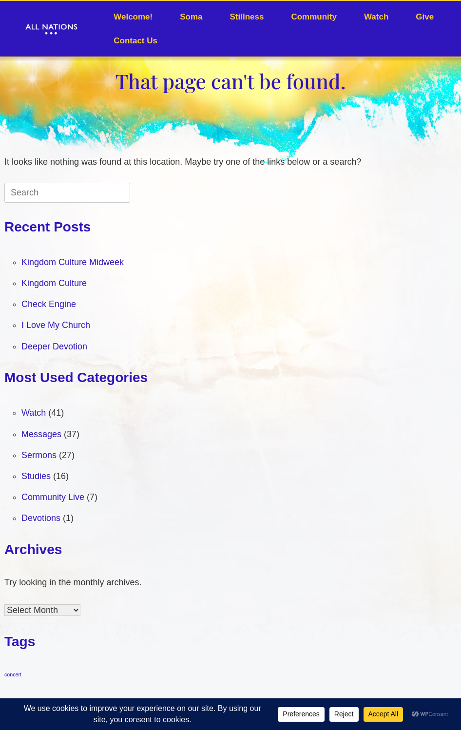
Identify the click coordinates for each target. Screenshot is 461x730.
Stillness (247, 16)
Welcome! (133, 16)
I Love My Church (55, 325)
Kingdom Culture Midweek (72, 262)
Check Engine (48, 304)
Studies (36, 476)
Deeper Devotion (54, 346)
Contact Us (135, 40)
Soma (191, 16)
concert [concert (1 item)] (12, 674)
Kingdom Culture (54, 283)
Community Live (52, 497)
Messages (41, 434)
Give (425, 16)
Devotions (40, 518)
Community (314, 16)
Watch (376, 16)
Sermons (39, 455)
